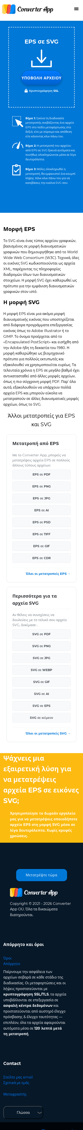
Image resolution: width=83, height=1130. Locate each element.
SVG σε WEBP (41, 670)
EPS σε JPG (41, 498)
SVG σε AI (41, 694)
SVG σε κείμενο (41, 717)
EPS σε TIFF (42, 534)
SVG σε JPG (41, 658)
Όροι (7, 958)
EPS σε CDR (41, 558)
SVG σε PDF (41, 634)
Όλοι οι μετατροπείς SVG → (48, 733)
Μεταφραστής (15, 1094)
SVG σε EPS (41, 706)
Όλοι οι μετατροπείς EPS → (48, 574)
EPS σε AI (41, 510)
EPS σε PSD (42, 522)
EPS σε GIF (41, 546)
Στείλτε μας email (18, 1077)
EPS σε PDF (42, 474)
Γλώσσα (23, 1113)
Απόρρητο (11, 964)
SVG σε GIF (41, 682)
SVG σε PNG (41, 646)
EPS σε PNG (41, 486)
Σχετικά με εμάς (16, 1083)
